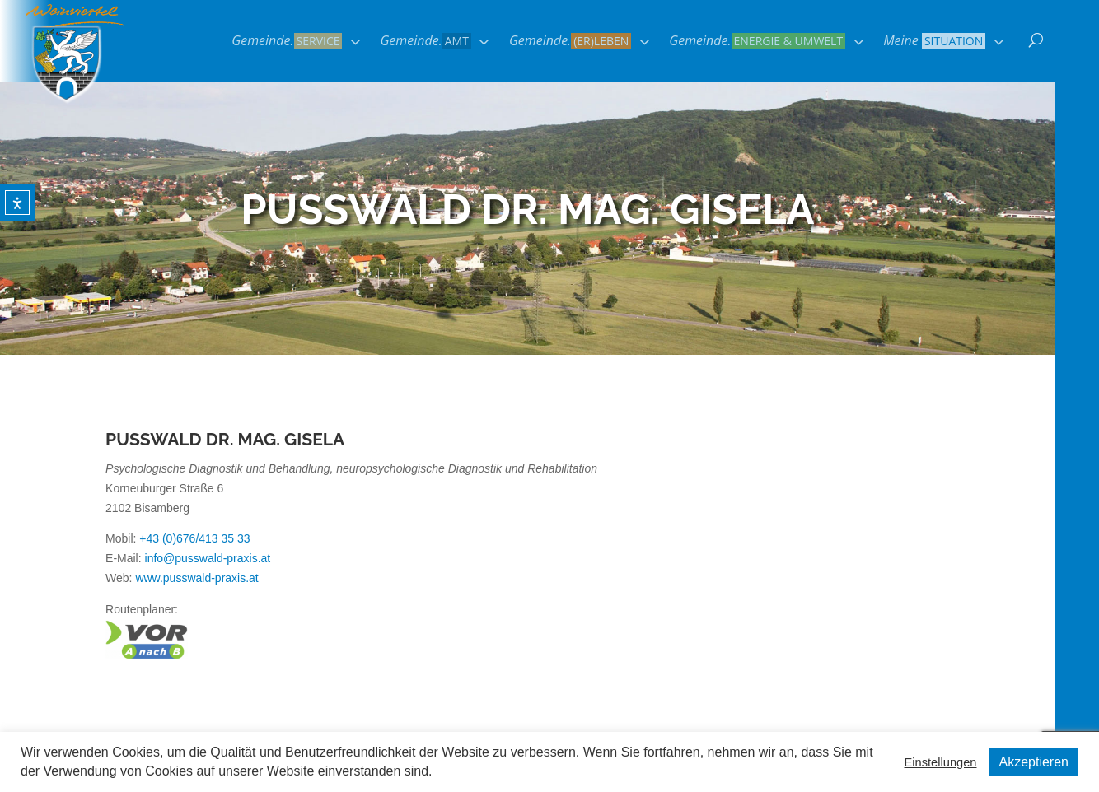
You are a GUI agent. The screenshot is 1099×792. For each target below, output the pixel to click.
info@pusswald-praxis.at (208, 558)
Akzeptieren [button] (1034, 762)
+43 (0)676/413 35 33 (194, 538)
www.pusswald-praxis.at (196, 578)
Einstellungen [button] (940, 762)
